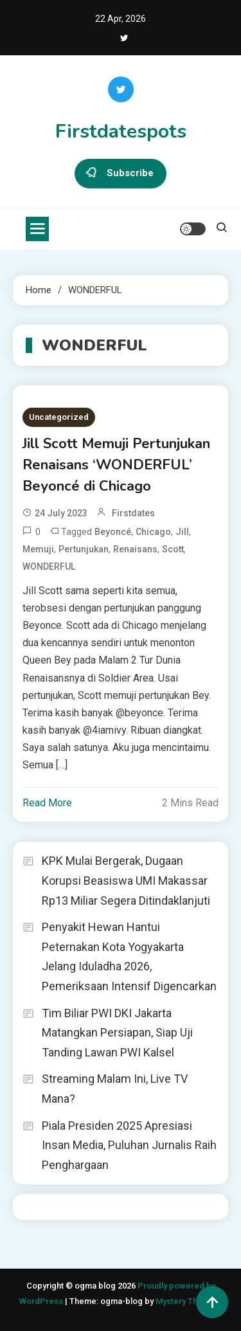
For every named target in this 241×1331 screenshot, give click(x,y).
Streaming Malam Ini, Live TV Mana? (115, 1088)
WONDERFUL (48, 566)
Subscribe (120, 173)
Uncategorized (59, 417)
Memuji (38, 549)
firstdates (133, 513)
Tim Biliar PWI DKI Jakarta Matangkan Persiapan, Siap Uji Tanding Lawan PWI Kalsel (117, 1032)
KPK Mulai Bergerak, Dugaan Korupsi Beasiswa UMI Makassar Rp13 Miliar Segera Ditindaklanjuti (126, 880)
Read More (47, 803)
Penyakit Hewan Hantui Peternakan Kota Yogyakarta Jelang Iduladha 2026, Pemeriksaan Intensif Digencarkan (129, 956)
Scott (173, 549)
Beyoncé (112, 532)
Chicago (153, 532)
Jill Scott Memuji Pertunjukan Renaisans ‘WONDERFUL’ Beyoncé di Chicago (116, 465)
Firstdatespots (120, 131)
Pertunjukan (83, 549)
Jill (182, 532)
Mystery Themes (187, 1301)
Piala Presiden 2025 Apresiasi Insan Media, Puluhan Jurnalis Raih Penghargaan (129, 1145)
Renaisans (135, 549)
